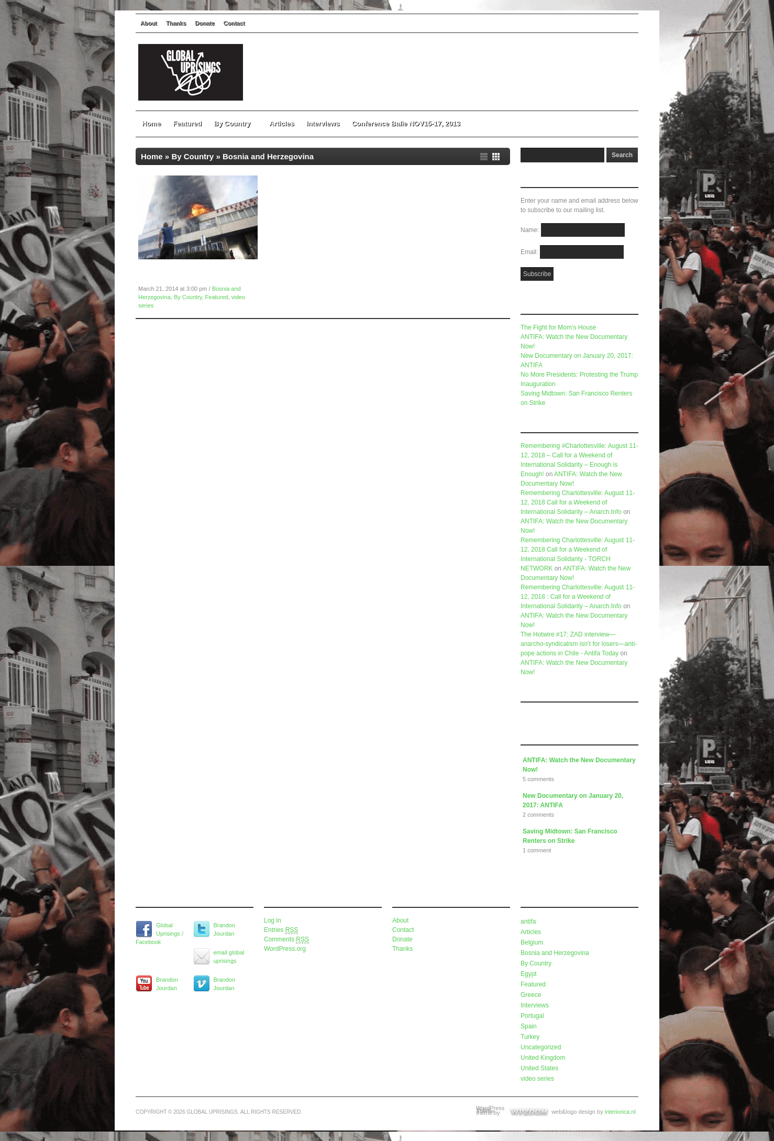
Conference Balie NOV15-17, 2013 (405, 123)
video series (537, 1078)
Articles (281, 123)
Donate (204, 23)
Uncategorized (541, 1047)
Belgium (532, 942)
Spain (529, 1026)
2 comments (538, 814)
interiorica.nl (620, 1112)
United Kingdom (543, 1057)
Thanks (176, 23)
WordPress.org (285, 948)
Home (151, 123)
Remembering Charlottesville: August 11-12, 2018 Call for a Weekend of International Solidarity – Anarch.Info (578, 502)
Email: (530, 252)
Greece (531, 995)
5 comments (538, 779)
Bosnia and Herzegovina (555, 953)
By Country (235, 123)
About (148, 23)
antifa (528, 921)
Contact (234, 23)
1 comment (537, 850)
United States (539, 1068)
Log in (272, 920)
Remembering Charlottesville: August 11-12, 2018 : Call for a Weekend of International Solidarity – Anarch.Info (578, 597)
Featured (187, 123)
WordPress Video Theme (490, 1109)
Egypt (529, 974)
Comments (286, 939)
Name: (531, 230)
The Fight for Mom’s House (558, 327)
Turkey (530, 1036)
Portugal (532, 1015)
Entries (281, 930)
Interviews (323, 123)
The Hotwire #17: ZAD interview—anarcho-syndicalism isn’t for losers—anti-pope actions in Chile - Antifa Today (579, 644)
